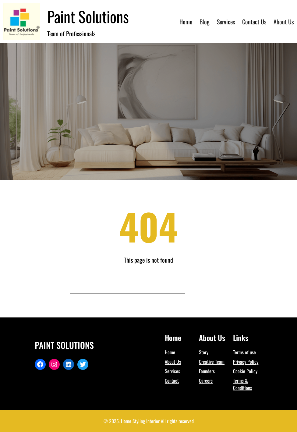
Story (203, 352)
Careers (206, 380)
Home (170, 352)
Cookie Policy (245, 371)
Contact (172, 380)
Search (208, 282)
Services (172, 371)
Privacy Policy (245, 361)
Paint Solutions (88, 16)
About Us (173, 361)
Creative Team (212, 361)
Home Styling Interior (140, 421)
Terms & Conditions (242, 384)
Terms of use (244, 352)
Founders (207, 371)
